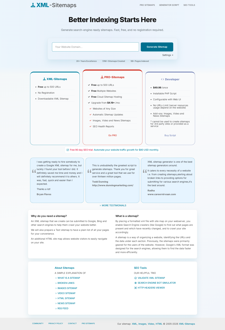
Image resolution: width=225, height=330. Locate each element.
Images (142, 323)
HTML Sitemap (66, 298)
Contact (72, 323)
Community (37, 323)
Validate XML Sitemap (149, 277)
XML (134, 323)
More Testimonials (114, 205)
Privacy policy (55, 323)
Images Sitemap (67, 288)
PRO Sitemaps (147, 5)
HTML (159, 323)
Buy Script (170, 135)
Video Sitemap (66, 293)
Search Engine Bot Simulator (155, 282)
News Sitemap (66, 303)
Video (151, 323)
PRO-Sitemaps (112, 77)
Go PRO (112, 135)
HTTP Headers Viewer (149, 287)
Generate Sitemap (157, 46)
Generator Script (169, 5)
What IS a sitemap (69, 277)
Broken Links (66, 282)
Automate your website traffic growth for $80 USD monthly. (112, 149)
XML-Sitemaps (187, 323)
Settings (167, 55)
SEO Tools (189, 5)
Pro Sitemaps (88, 323)
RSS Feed (63, 308)
